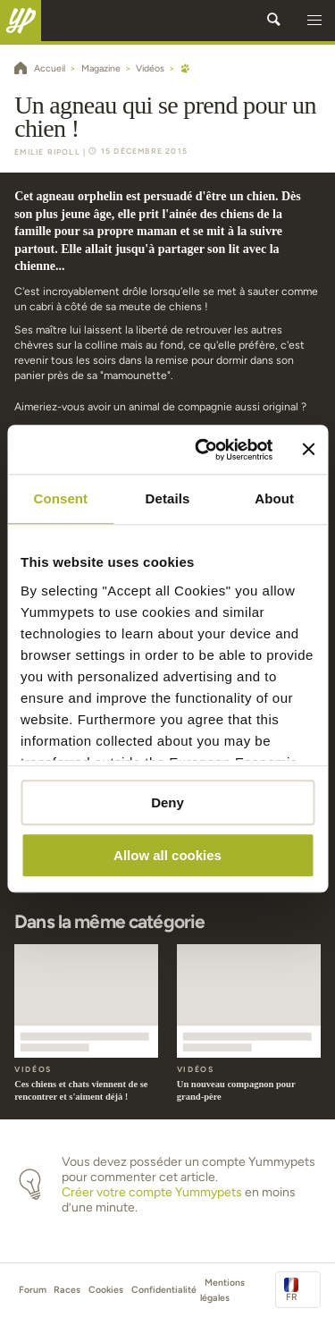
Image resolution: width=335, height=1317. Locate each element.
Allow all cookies (167, 855)
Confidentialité (164, 1290)
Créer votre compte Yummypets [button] (152, 1192)
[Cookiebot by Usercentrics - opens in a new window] (202, 449)
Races (67, 1290)
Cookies (105, 1290)
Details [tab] (168, 498)
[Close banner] (308, 449)
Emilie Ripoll (47, 152)
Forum (32, 1290)
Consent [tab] (60, 498)
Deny (167, 802)
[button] (314, 20)
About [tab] (274, 498)
